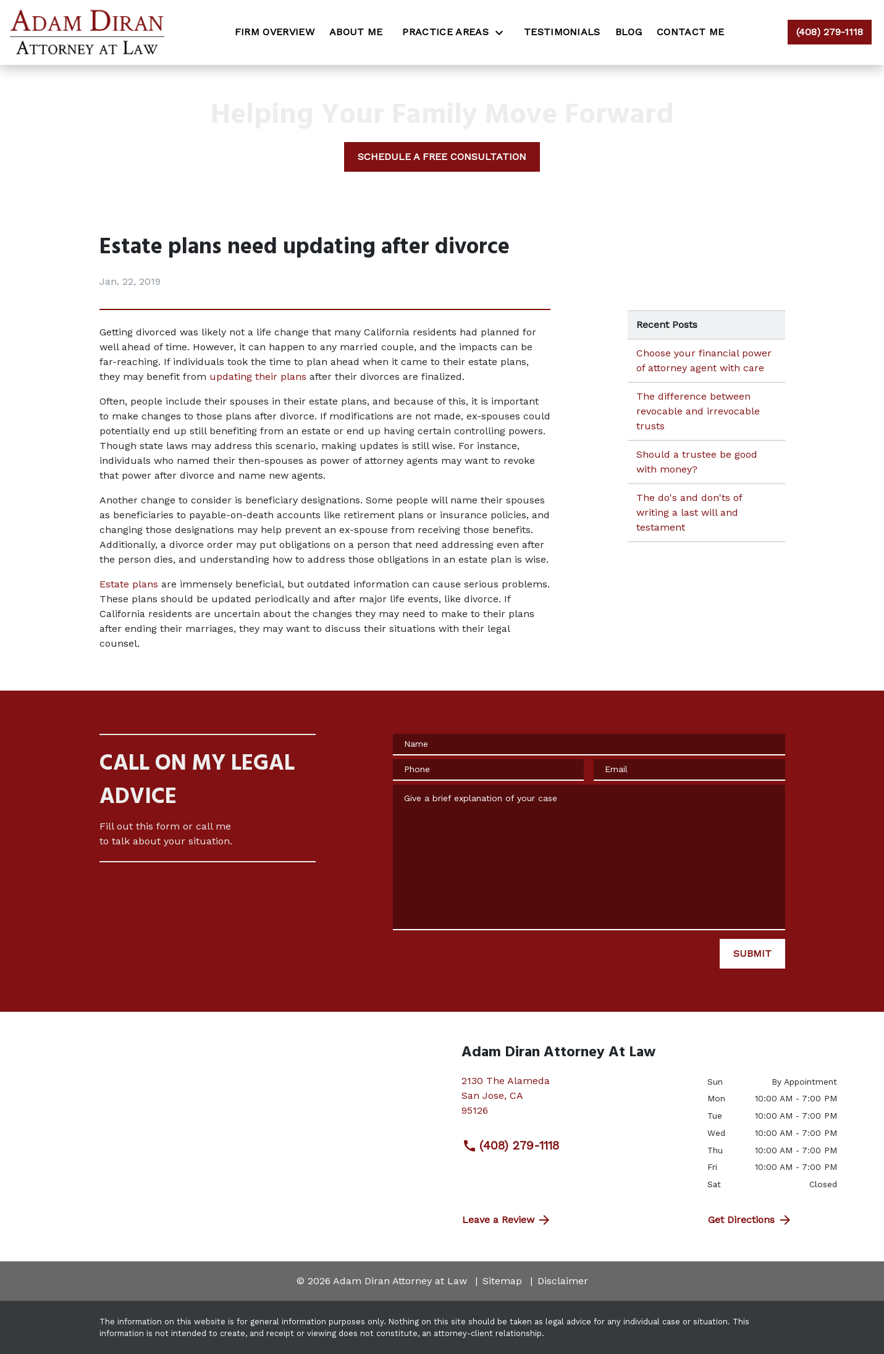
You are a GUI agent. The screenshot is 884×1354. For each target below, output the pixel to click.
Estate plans (128, 584)
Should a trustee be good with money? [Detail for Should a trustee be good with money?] (696, 461)
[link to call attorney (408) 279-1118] (830, 32)
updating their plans (257, 376)
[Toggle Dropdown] (503, 32)
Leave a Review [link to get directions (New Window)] (507, 1220)
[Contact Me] (690, 32)
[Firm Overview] (274, 32)
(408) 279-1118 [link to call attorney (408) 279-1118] (511, 1145)
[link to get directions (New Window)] (575, 1101)
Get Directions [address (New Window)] (750, 1220)
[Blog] (628, 32)
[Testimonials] (562, 32)
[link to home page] (87, 32)
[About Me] (356, 32)
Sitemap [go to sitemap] (502, 1281)
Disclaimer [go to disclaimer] (562, 1281)
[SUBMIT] (752, 954)
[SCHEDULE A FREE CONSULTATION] (442, 157)
